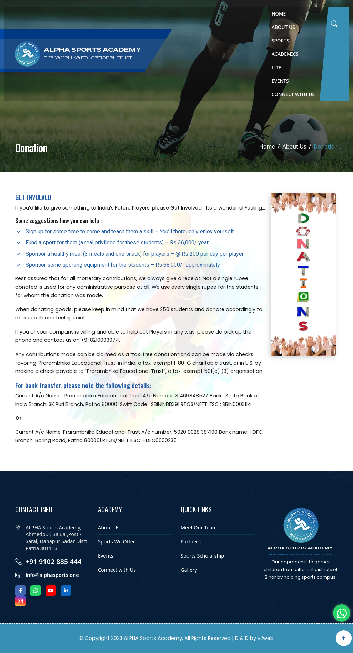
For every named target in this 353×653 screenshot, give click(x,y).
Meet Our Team (199, 544)
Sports (280, 40)
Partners (191, 558)
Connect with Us (293, 94)
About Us (283, 27)
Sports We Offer (116, 558)
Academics (285, 54)
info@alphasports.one (52, 598)
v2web (266, 638)
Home (279, 13)
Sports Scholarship (202, 572)
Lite (276, 67)
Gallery (189, 586)
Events (280, 81)
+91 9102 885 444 (53, 585)
